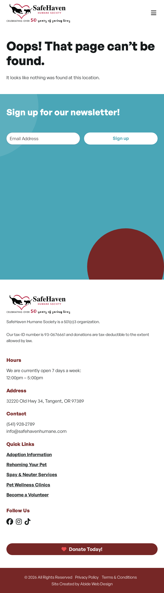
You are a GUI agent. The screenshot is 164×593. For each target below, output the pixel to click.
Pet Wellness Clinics (28, 484)
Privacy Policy (87, 577)
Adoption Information (29, 454)
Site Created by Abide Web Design (82, 583)
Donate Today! (81, 549)
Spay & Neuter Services (31, 474)
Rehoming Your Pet (26, 464)
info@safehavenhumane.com (36, 431)
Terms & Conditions (119, 577)
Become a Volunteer (27, 494)
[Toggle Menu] (154, 13)
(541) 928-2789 (20, 424)
